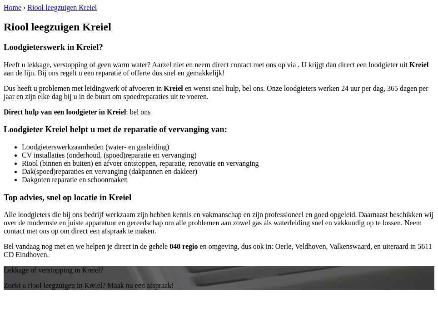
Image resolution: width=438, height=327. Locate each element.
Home (12, 7)
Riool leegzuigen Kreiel (62, 7)
